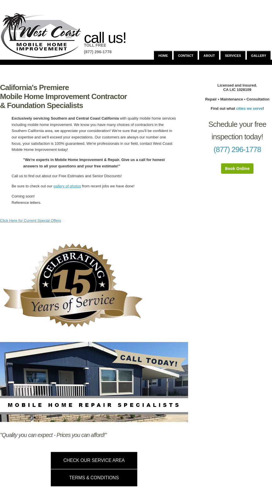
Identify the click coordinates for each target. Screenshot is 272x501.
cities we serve (249, 108)
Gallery (258, 55)
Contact (185, 55)
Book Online (237, 168)
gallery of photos (67, 186)
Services (233, 55)
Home (163, 55)
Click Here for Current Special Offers (30, 220)
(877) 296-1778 (237, 149)
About (209, 55)
